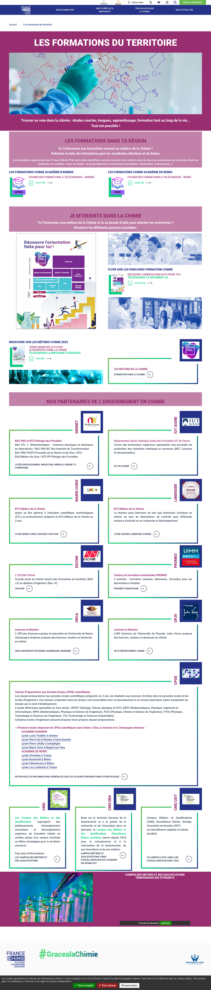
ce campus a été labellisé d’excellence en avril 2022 (163, 859)
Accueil (13, 24)
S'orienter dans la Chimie (129, 374)
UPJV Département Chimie (129, 651)
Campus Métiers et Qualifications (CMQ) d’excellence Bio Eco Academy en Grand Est (99, 858)
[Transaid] (104, 2)
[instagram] (167, 2)
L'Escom (19, 588)
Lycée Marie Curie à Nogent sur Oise (36, 534)
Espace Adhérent (192, 2)
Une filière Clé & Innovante (104, 10)
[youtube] (159, 2)
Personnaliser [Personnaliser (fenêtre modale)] (129, 985)
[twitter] (150, 2)
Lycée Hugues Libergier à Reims (132, 534)
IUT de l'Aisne (121, 466)
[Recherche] (175, 2)
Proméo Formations (126, 588)
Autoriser (165, 923)
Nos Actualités (184, 10)
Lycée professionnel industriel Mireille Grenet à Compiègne (45, 466)
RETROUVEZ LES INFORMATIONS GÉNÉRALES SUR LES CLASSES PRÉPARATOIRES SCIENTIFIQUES (67, 776)
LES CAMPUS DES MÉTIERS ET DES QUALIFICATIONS (31, 859)
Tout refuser (107, 985)
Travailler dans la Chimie (144, 10)
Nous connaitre (65, 10)
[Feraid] (118, 2)
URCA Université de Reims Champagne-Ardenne (43, 651)
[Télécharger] (62, 182)
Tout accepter (84, 985)
